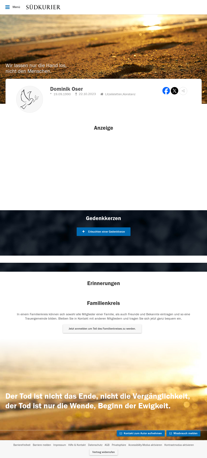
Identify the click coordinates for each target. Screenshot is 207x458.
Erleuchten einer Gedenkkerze (103, 231)
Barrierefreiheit (21, 445)
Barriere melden (42, 445)
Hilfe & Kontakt (77, 445)
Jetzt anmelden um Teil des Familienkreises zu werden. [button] (102, 328)
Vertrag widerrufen (103, 452)
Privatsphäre (119, 445)
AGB (107, 445)
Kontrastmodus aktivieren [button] (179, 445)
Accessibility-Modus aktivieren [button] (145, 445)
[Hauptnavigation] (103, 7)
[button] (183, 91)
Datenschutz (95, 445)
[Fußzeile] (103, 445)
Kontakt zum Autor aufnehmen (141, 433)
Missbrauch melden (183, 433)
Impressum (59, 445)
